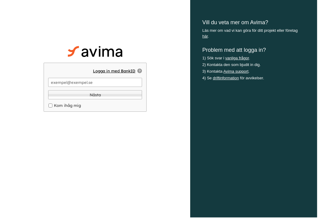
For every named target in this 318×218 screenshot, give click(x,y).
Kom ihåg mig (67, 105)
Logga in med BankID (114, 70)
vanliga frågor (237, 58)
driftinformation (226, 78)
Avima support (235, 71)
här (205, 36)
